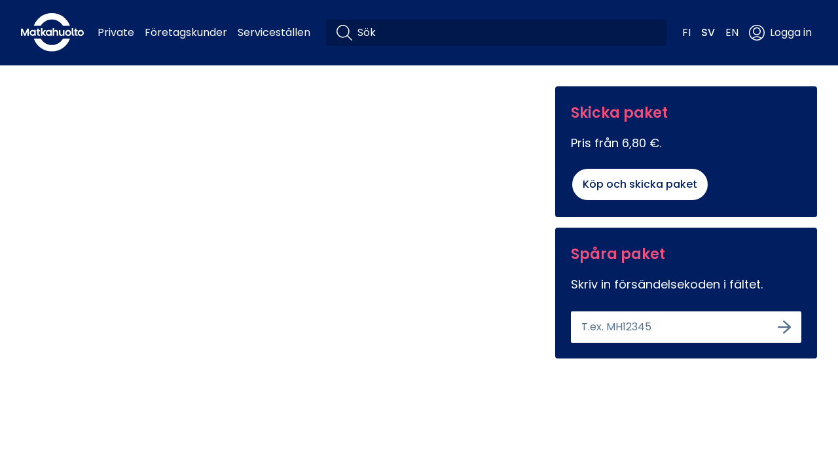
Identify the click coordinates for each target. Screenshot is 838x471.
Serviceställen (274, 32)
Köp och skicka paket (640, 184)
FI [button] (686, 32)
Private (116, 32)
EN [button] (731, 32)
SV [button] (708, 32)
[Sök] (506, 33)
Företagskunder (186, 32)
